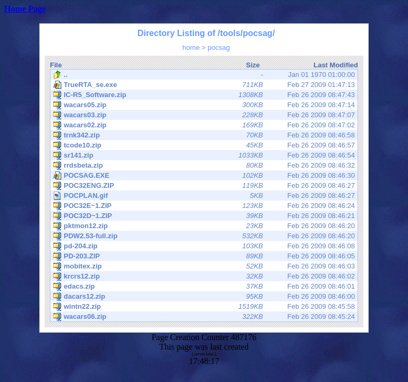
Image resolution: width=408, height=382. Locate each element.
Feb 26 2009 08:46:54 (204, 155)
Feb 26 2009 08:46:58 (204, 135)
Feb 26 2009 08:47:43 (204, 95)
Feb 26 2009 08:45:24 (204, 316)
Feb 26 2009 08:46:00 (204, 296)
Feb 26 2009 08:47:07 (204, 115)
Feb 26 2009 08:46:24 (204, 206)
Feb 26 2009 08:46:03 (204, 266)
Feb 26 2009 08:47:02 (204, 125)
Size (253, 65)
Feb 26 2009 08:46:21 (204, 216)
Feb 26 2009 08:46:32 (204, 165)
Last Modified (335, 65)
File (56, 65)
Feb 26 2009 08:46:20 (204, 226)
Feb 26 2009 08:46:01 (204, 286)
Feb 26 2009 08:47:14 (204, 105)
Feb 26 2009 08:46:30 (204, 175)
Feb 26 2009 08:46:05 (204, 256)
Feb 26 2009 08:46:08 (204, 246)
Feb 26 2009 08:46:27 (204, 185)
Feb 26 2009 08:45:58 (204, 306)
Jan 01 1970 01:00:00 (204, 75)
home (191, 47)
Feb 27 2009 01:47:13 (204, 85)
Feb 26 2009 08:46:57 (204, 145)
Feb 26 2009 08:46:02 (204, 276)
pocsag (219, 47)
